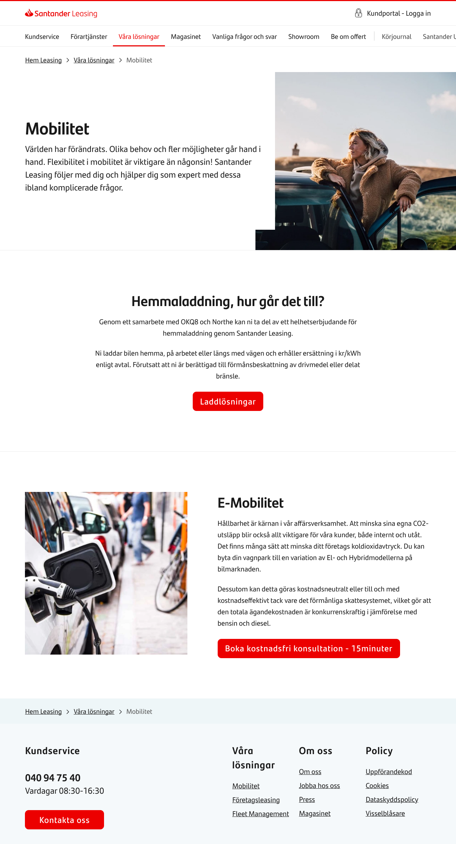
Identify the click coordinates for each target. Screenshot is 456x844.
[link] (31, 13)
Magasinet (186, 36)
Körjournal (396, 36)
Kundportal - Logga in (399, 13)
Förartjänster (89, 36)
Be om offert (348, 36)
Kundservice (42, 36)
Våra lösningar (139, 36)
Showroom (304, 36)
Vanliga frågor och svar (244, 36)
